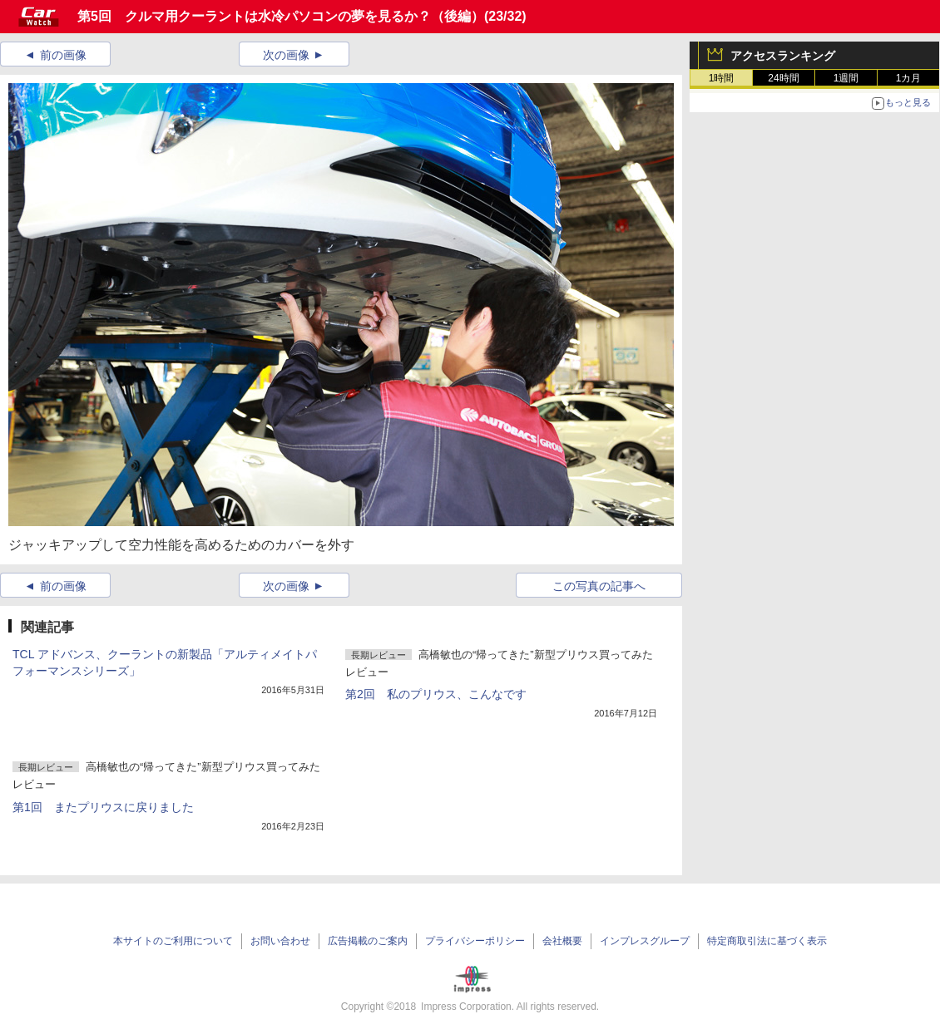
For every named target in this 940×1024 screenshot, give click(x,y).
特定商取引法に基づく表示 (767, 941)
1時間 (722, 78)
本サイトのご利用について (173, 941)
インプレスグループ (645, 941)
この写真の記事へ (599, 586)
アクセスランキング (782, 55)
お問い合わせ (280, 941)
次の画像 (286, 55)
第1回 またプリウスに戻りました (103, 807)
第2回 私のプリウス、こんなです (436, 694)
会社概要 (562, 941)
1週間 (846, 78)
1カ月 (909, 78)
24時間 (783, 78)
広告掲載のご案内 (368, 941)
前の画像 (63, 55)
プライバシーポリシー (475, 941)
